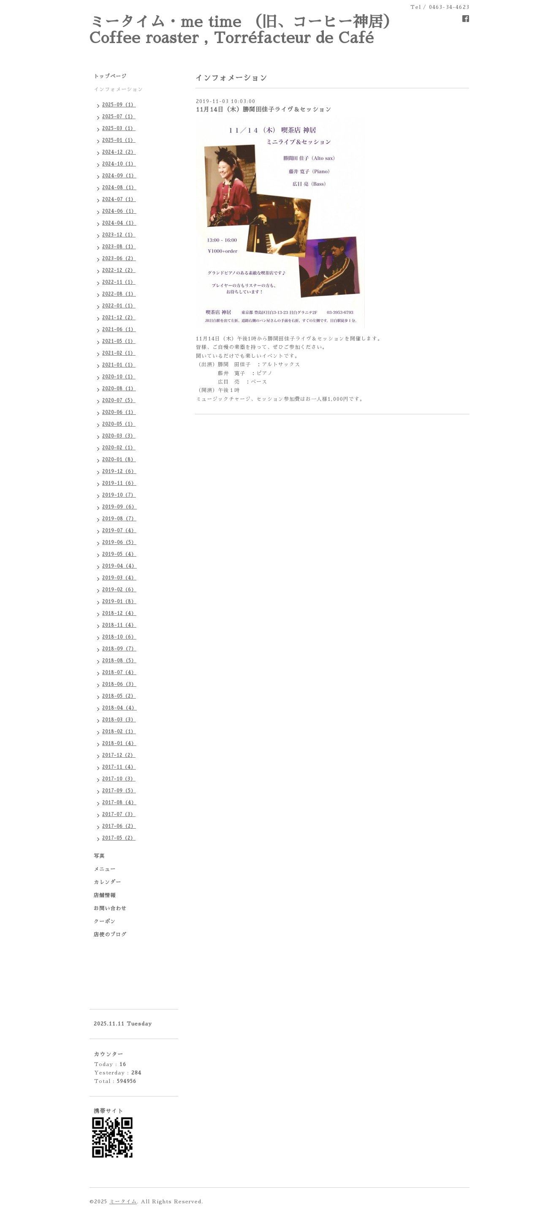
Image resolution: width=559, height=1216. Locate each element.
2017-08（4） (119, 802)
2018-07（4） (119, 672)
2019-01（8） (119, 601)
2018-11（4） (119, 625)
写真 (99, 856)
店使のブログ (110, 934)
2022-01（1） (119, 306)
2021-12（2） (119, 318)
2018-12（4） (119, 613)
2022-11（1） (119, 282)
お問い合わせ (110, 908)
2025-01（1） (119, 140)
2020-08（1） (119, 388)
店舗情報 (105, 895)
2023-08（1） (119, 247)
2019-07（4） (119, 530)
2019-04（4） (119, 566)
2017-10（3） (119, 779)
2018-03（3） (119, 720)
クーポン (105, 921)
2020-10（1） (119, 377)
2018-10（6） (119, 637)
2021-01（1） (119, 365)
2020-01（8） (119, 459)
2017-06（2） (119, 826)
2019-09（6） (119, 507)
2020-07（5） (119, 400)
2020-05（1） (119, 424)
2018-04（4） (119, 708)
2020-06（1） (119, 412)
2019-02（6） (119, 590)
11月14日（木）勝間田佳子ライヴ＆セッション (263, 109)
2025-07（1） (119, 116)
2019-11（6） (119, 483)
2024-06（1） (119, 211)
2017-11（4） (119, 767)
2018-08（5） (119, 660)
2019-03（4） (119, 578)
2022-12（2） (119, 270)
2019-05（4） (119, 554)
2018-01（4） (119, 743)
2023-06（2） (119, 258)
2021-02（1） (119, 353)
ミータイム (123, 1201)
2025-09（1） (119, 105)
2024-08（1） (119, 187)
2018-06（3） (119, 684)
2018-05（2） (119, 696)
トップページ (110, 76)
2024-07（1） (119, 199)
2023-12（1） (119, 235)
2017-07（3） (119, 814)
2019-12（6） (119, 471)
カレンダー (107, 882)
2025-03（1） (119, 128)
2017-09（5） (119, 791)
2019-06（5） (119, 542)
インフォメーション (118, 89)
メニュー (105, 869)
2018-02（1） (119, 731)
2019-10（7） (119, 495)
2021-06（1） (119, 329)
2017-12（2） (119, 755)
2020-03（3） (119, 436)
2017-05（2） (119, 838)
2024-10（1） (119, 164)
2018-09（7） (119, 649)
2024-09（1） (119, 176)
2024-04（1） (119, 223)
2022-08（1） (119, 294)
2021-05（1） (119, 341)
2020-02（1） (119, 448)
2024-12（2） (119, 152)
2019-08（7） (119, 519)
